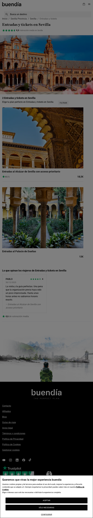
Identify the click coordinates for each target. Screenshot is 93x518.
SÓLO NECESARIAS (46, 508)
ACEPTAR (46, 500)
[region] (46, 496)
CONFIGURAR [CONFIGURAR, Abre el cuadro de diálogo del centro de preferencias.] (46, 514)
